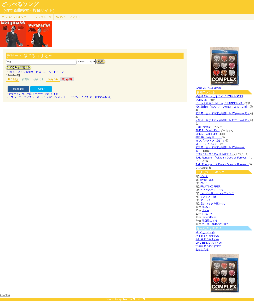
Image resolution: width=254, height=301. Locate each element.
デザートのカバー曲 (20, 93)
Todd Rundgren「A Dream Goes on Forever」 (222, 157)
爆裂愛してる (209, 220)
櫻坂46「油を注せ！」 (209, 137)
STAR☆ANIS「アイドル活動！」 (215, 154)
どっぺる (14, 17)
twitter (41, 89)
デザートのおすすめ (46, 93)
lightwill (123, 299)
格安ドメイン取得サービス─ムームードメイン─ (38, 72)
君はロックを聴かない (213, 203)
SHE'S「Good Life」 (207, 130)
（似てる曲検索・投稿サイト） (29, 10)
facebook (18, 89)
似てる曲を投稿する (18, 67)
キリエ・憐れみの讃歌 (215, 224)
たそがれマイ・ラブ (212, 190)
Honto (205, 210)
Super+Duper (209, 217)
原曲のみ (53, 79)
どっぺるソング (20, 4)
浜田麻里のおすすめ (207, 239)
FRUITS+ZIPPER (210, 186)
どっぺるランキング (53, 97)
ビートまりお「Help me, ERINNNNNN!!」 (220, 103)
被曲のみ (39, 79)
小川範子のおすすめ (207, 236)
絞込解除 (67, 79)
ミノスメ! (75, 17)
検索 (100, 61)
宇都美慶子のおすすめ (208, 246)
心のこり (207, 213)
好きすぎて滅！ (209, 196)
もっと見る (202, 249)
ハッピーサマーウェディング (217, 193)
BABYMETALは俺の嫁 (208, 88)
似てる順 (12, 79)
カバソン (60, 17)
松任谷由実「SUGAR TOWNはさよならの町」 (223, 106)
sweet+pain (207, 179)
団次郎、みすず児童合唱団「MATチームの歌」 (223, 113)
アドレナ (205, 200)
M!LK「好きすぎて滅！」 (210, 140)
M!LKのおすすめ (205, 232)
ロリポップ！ (140, 299)
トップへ (11, 97)
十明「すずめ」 (205, 127)
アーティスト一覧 (29, 97)
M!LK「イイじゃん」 (208, 144)
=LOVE (206, 207)
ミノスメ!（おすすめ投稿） (97, 97)
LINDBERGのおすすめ (209, 242)
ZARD (204, 183)
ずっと (204, 176)
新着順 (25, 79)
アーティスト (41, 17)
